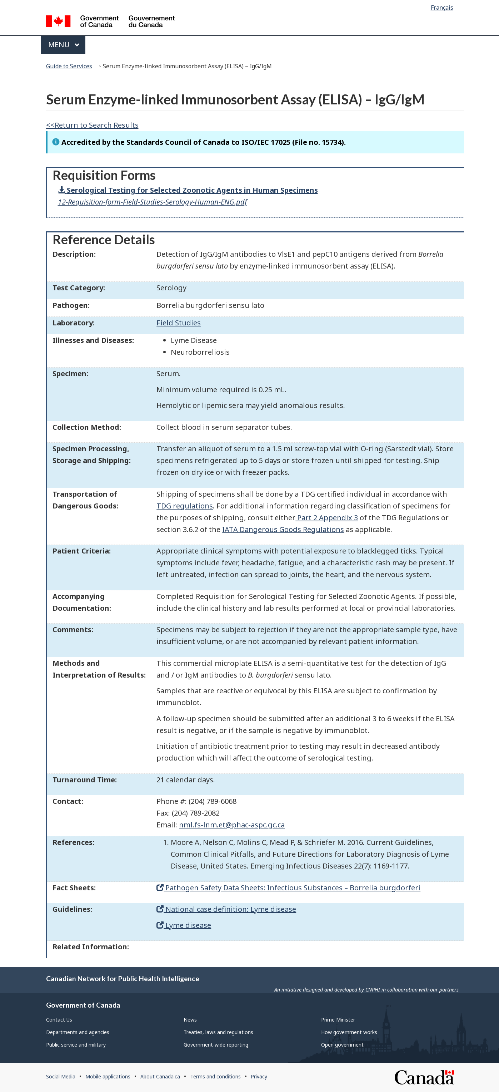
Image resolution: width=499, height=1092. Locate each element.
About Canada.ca (160, 1076)
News (190, 1019)
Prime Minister (338, 1019)
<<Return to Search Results (92, 125)
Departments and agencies (77, 1032)
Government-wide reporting (216, 1044)
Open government (342, 1044)
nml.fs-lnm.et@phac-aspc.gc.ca (232, 825)
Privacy (259, 1076)
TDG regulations (184, 506)
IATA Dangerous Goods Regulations (283, 529)
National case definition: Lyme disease (226, 909)
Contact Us (59, 1019)
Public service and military (76, 1044)
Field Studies (178, 323)
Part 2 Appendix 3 (326, 517)
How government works (349, 1032)
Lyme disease (183, 925)
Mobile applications (107, 1076)
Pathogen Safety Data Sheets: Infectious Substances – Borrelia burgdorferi (288, 887)
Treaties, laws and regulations (218, 1032)
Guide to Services (69, 66)
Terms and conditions (215, 1076)
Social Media (60, 1076)
